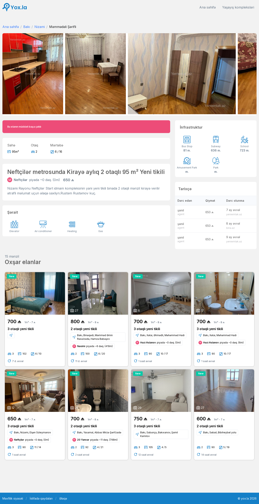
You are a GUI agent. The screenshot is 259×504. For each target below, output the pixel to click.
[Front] (14, 7)
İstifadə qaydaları (41, 498)
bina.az (230, 227)
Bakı (26, 27)
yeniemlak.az (234, 214)
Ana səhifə (207, 7)
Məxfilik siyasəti (12, 498)
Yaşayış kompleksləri (238, 7)
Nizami (39, 27)
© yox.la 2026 (247, 498)
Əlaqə (63, 498)
